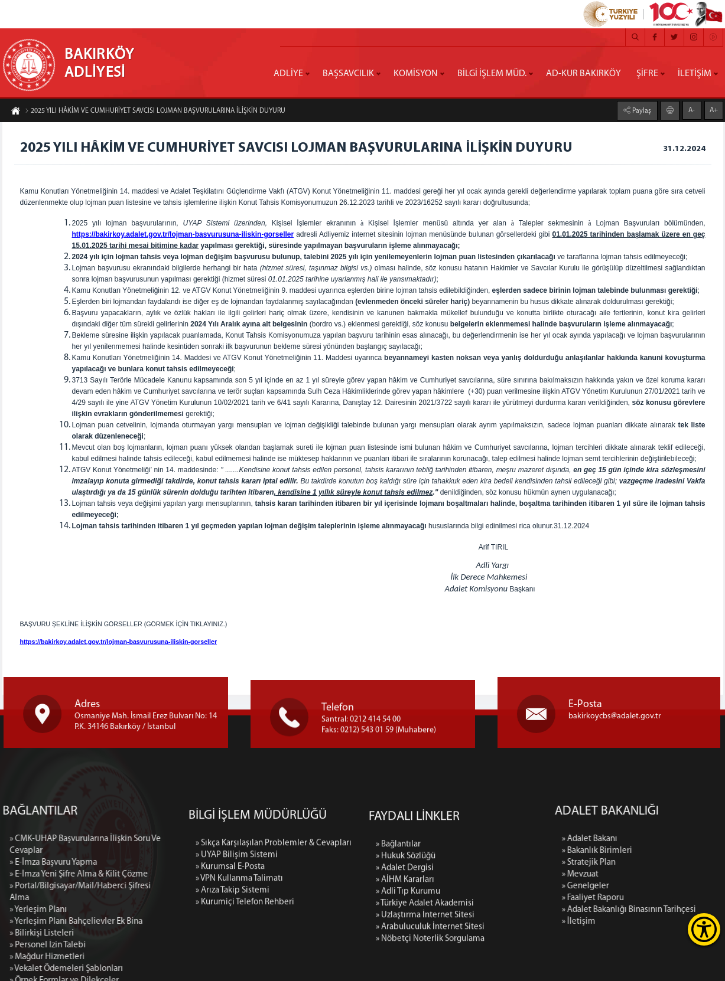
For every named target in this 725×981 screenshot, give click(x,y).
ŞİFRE (647, 74)
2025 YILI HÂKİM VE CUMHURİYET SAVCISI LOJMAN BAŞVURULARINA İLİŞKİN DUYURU (155, 111)
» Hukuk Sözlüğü (405, 939)
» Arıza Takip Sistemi (232, 955)
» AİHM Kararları (405, 963)
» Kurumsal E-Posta (230, 931)
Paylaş (640, 110)
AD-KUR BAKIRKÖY (583, 74)
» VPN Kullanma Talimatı (239, 943)
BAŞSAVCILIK (348, 74)
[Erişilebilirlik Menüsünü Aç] (704, 929)
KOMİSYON (416, 74)
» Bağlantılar (398, 927)
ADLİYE (288, 74)
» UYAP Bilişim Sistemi (237, 919)
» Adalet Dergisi (405, 951)
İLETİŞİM (694, 74)
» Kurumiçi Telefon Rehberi (245, 967)
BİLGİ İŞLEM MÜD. (491, 74)
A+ (714, 109)
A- (691, 109)
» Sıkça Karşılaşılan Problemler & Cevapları (274, 908)
